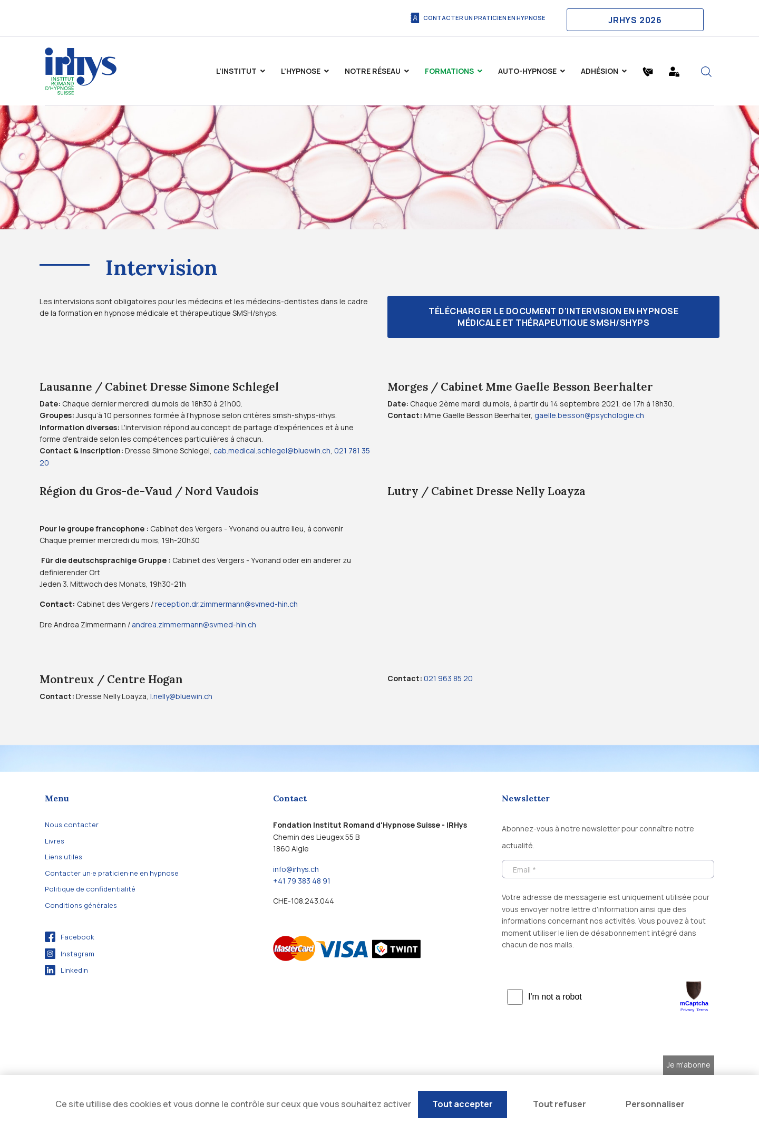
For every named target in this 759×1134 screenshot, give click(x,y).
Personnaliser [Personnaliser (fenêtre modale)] (655, 1104)
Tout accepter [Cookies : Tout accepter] (462, 1104)
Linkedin (66, 970)
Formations (449, 71)
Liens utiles (63, 856)
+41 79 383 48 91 (301, 881)
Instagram (69, 953)
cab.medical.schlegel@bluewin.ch (271, 450)
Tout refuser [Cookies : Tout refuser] (559, 1104)
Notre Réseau (373, 71)
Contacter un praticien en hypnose (478, 18)
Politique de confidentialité (90, 889)
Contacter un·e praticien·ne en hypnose (112, 873)
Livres (54, 841)
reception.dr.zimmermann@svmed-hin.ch (226, 604)
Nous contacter (72, 824)
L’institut (236, 71)
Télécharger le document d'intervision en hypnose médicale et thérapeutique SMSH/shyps (553, 316)
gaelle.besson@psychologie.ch (589, 415)
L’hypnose (300, 71)
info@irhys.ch (296, 869)
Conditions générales (81, 905)
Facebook (69, 937)
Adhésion (599, 71)
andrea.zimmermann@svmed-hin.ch (194, 624)
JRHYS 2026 (635, 20)
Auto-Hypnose (527, 71)
